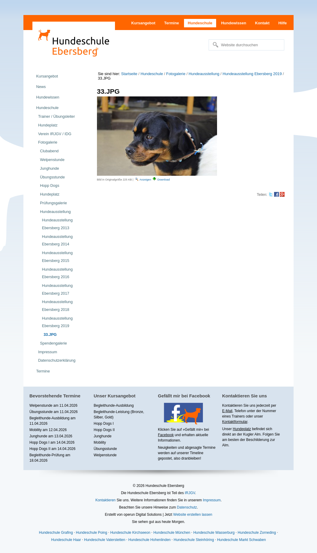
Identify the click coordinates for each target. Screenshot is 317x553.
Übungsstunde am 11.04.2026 (53, 412)
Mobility (100, 442)
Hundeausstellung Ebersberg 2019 (252, 73)
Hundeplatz (242, 429)
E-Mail (227, 411)
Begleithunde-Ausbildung (114, 405)
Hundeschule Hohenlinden (149, 540)
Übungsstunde (105, 449)
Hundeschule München (171, 532)
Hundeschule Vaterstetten (104, 540)
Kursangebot (143, 23)
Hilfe (282, 23)
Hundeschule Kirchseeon (130, 532)
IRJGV (190, 493)
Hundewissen (233, 23)
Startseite (129, 73)
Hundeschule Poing (91, 532)
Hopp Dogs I (104, 423)
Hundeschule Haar (66, 540)
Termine (171, 23)
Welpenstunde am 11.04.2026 (53, 405)
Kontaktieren (105, 500)
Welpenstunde (105, 455)
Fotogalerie (176, 73)
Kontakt (262, 23)
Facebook (166, 435)
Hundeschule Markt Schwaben (241, 540)
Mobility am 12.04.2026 (48, 430)
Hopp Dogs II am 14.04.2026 (52, 449)
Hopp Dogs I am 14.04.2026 (51, 442)
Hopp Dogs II (104, 430)
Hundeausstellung (204, 73)
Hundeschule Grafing (56, 532)
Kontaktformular (234, 422)
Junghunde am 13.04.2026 (50, 436)
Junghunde (102, 436)
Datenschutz (187, 507)
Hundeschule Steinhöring (194, 540)
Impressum (212, 500)
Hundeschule (200, 23)
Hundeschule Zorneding (257, 532)
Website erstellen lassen (192, 514)
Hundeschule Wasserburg (214, 532)
